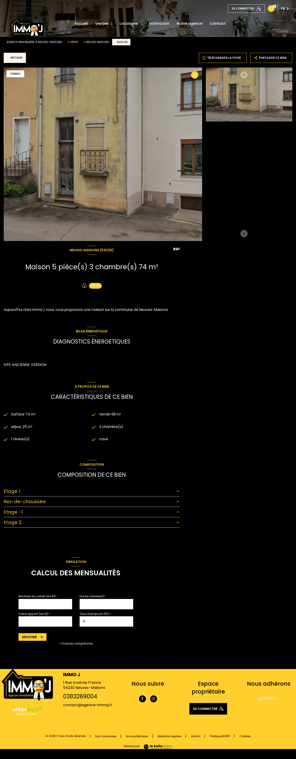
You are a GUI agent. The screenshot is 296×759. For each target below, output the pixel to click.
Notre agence (189, 23)
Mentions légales (170, 737)
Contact (218, 23)
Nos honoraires (106, 737)
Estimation (159, 23)
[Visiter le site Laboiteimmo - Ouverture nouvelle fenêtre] (156, 747)
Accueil (81, 23)
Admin (195, 737)
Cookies (245, 737)
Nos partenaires (137, 737)
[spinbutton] (106, 622)
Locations (129, 23)
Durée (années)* (92, 597)
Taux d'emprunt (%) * (95, 614)
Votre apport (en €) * (34, 614)
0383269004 (80, 697)
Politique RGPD (220, 737)
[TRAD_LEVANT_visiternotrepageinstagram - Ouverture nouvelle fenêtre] (153, 699)
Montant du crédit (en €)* (37, 597)
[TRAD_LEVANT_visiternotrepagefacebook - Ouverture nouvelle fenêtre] (142, 699)
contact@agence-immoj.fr (87, 706)
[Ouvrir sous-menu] (112, 23)
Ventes (101, 23)
